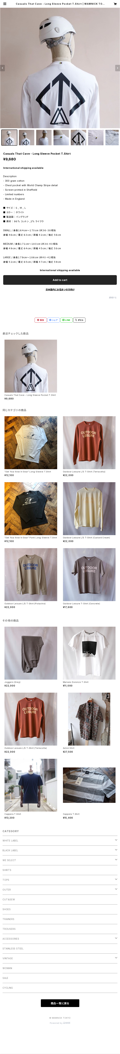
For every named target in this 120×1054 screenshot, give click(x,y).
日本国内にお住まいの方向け (60, 289)
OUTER (7, 889)
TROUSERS (9, 929)
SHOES (7, 909)
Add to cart (60, 280)
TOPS (6, 879)
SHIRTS (7, 870)
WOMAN (7, 968)
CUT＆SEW (9, 899)
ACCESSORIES (11, 938)
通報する (113, 297)
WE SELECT (9, 860)
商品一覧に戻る (60, 1003)
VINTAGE (8, 958)
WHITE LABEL (10, 840)
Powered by (60, 1023)
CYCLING (8, 987)
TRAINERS (8, 919)
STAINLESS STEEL (13, 948)
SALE (5, 978)
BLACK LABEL (10, 850)
